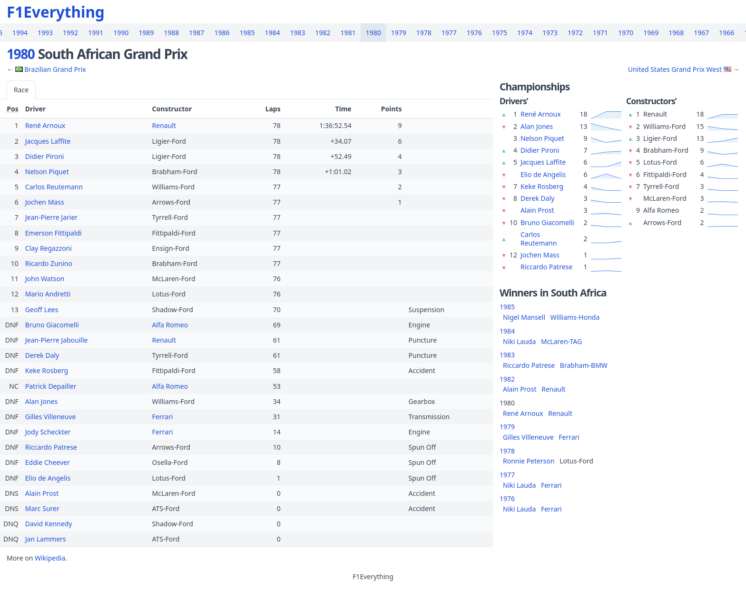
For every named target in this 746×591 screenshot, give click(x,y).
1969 (650, 32)
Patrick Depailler (51, 386)
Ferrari (162, 416)
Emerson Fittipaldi (53, 232)
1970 (625, 32)
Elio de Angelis (47, 478)
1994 (20, 32)
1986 (221, 32)
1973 (550, 32)
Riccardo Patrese (51, 447)
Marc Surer (42, 508)
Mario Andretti (47, 293)
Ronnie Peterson (529, 460)
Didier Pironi (44, 156)
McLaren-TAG (561, 341)
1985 (247, 32)
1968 (676, 32)
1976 (474, 32)
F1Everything (56, 11)
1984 (272, 32)
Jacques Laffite (47, 141)
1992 (70, 32)
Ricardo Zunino (48, 263)
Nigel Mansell (524, 317)
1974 (524, 32)
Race (21, 89)
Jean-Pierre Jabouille (56, 340)
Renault (164, 125)
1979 (398, 32)
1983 (297, 32)
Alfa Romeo (170, 324)
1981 (348, 32)
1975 (499, 32)
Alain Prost (42, 493)
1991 (95, 32)
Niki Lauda (519, 341)
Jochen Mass (44, 202)
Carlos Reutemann (54, 186)
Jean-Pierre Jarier (51, 217)
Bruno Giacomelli (52, 324)
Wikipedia (50, 557)
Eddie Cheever (47, 462)
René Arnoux (45, 125)
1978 (424, 32)
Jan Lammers (45, 538)
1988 (171, 32)
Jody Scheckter (48, 431)
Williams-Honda (575, 317)
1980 (373, 32)
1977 (449, 32)
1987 (196, 32)
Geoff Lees (42, 309)
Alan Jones (41, 401)
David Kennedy (48, 523)
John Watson (45, 278)
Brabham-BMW (584, 365)
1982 (323, 32)
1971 (600, 32)
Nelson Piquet (47, 171)
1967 (701, 32)
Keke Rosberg (46, 370)
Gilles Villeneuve (50, 416)
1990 (120, 32)
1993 (45, 32)
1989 (146, 32)
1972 (575, 32)
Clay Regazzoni (48, 248)
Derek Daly (42, 355)
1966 (726, 32)
